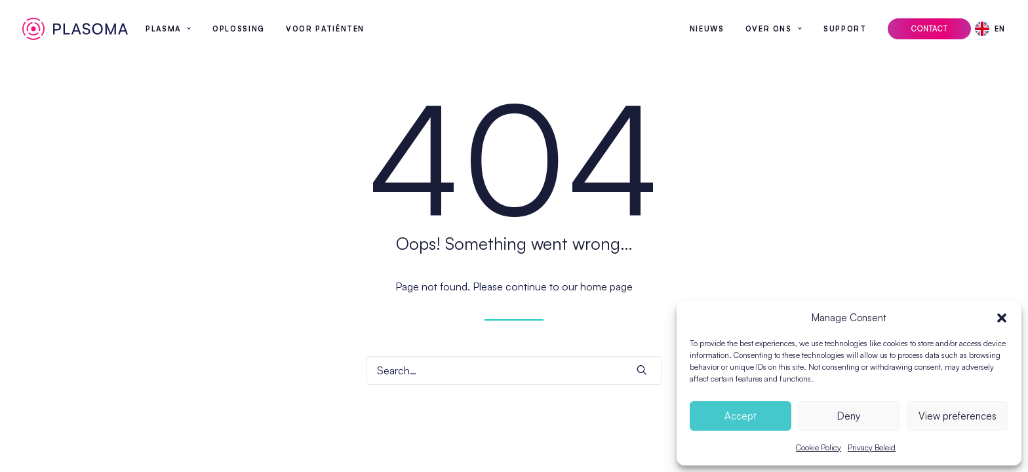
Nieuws (707, 28)
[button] (1001, 317)
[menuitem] (168, 29)
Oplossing (238, 28)
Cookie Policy (818, 447)
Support (845, 28)
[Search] (514, 370)
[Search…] (514, 370)
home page (606, 286)
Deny (848, 416)
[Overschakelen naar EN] (994, 29)
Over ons (774, 28)
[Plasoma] (75, 29)
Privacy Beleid (872, 447)
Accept (740, 416)
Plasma (168, 28)
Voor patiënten (325, 28)
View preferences (958, 416)
